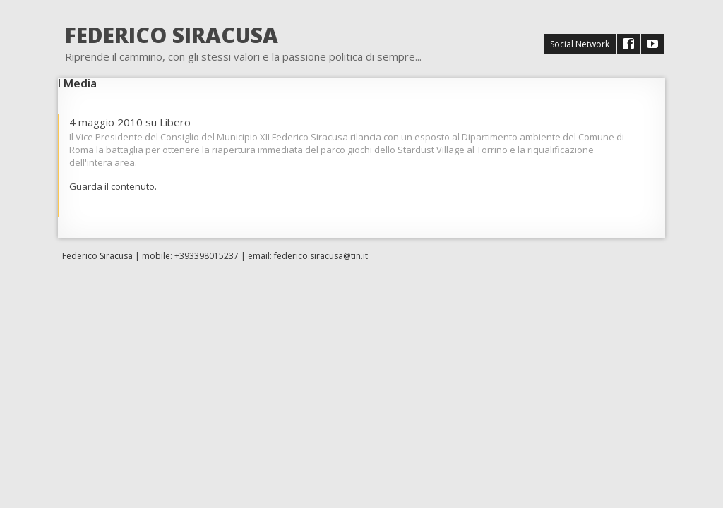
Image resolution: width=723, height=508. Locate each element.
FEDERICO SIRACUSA (171, 34)
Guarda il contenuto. (113, 186)
